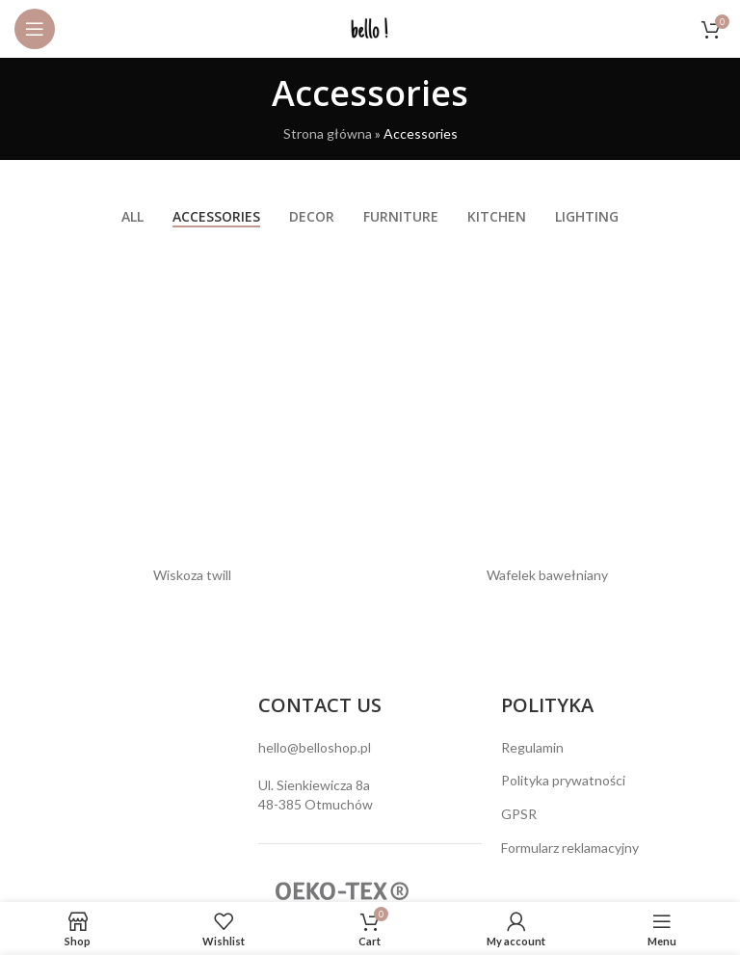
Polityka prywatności (563, 780)
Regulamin (532, 747)
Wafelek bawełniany (547, 575)
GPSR (519, 814)
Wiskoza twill (192, 575)
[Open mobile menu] (35, 29)
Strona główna (327, 133)
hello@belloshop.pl (314, 747)
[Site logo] (370, 27)
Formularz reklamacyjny (570, 847)
